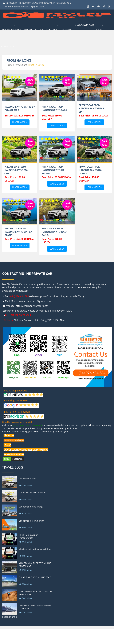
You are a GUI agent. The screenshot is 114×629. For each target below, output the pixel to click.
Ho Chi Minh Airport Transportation (28, 536)
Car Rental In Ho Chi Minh (31, 520)
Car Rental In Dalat (28, 478)
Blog (99, 29)
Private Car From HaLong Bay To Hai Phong (53, 170)
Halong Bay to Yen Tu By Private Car (19, 108)
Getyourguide (43, 310)
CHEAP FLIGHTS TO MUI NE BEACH (35, 577)
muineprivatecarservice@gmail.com (26, 6)
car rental (66, 29)
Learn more (19, 122)
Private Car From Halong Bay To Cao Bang (54, 232)
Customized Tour (84, 24)
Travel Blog (12, 467)
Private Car (30, 29)
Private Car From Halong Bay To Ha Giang (90, 170)
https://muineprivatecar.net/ (32, 306)
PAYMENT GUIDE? (14, 454)
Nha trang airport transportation (35, 549)
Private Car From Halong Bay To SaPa (54, 108)
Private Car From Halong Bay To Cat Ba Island (18, 232)
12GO (69, 310)
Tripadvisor (58, 310)
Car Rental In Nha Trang (31, 506)
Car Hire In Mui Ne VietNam (32, 492)
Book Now (30, 81)
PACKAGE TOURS (48, 29)
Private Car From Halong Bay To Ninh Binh (91, 108)
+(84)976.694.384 (14, 2)
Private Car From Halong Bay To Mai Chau (16, 170)
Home (9, 64)
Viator (30, 310)
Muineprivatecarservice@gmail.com (31, 301)
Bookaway (20, 310)
